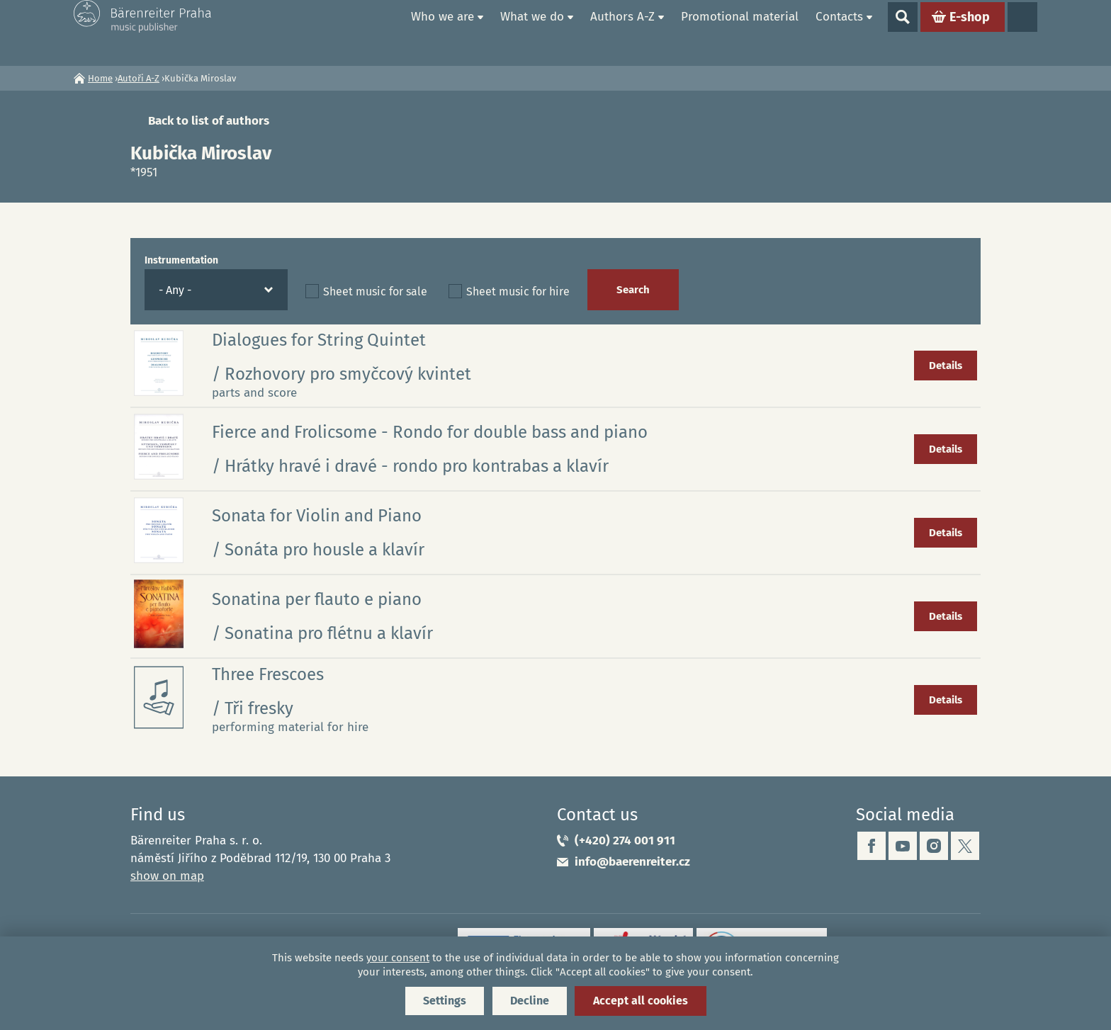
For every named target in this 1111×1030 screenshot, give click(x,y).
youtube (903, 846)
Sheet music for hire (518, 291)
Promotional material (740, 32)
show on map (167, 875)
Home (386, 32)
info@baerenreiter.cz (632, 861)
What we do (532, 32)
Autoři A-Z (138, 78)
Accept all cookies (640, 1000)
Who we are (442, 32)
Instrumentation (181, 260)
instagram (934, 846)
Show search (903, 32)
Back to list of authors (208, 120)
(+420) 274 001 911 (625, 840)
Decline (529, 1000)
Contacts (839, 32)
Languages (1022, 32)
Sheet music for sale (375, 291)
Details (945, 365)
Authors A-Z (622, 32)
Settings (444, 1000)
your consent (397, 957)
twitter (965, 846)
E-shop (969, 32)
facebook (871, 846)
